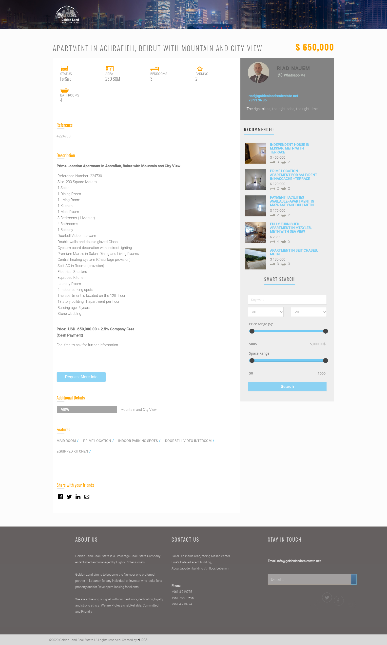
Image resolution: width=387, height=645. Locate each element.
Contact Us (311, 11)
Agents (286, 11)
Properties (261, 11)
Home (237, 11)
